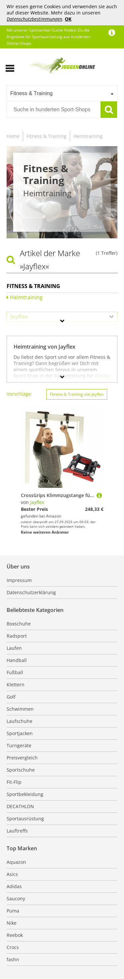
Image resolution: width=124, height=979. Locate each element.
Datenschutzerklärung (31, 592)
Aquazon (16, 862)
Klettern (15, 684)
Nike (12, 923)
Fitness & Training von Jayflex (76, 394)
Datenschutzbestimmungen (34, 19)
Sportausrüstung (25, 818)
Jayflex (37, 502)
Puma (13, 911)
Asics (12, 874)
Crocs (13, 947)
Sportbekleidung (25, 794)
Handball (17, 660)
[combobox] (62, 93)
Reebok (15, 935)
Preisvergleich (22, 757)
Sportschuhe (21, 770)
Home (13, 136)
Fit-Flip (14, 782)
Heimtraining (88, 136)
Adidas (14, 886)
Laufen (14, 648)
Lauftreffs (17, 831)
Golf (11, 697)
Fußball (15, 672)
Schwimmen (20, 709)
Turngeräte (19, 745)
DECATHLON (20, 806)
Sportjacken (20, 733)
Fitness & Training (46, 136)
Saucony (16, 898)
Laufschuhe (19, 721)
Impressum (19, 580)
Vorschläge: (19, 394)
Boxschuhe (19, 624)
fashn (13, 959)
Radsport (17, 636)
